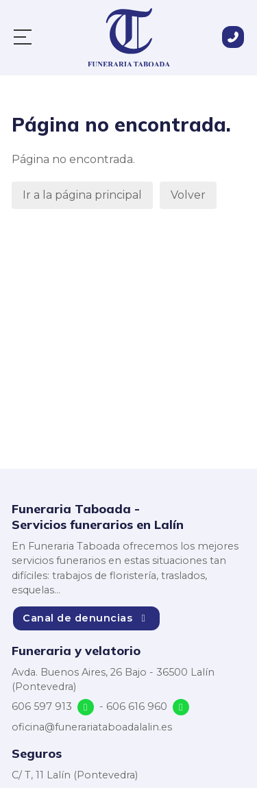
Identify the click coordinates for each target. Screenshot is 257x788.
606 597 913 (42, 706)
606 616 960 (136, 706)
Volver (188, 194)
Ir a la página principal (82, 194)
